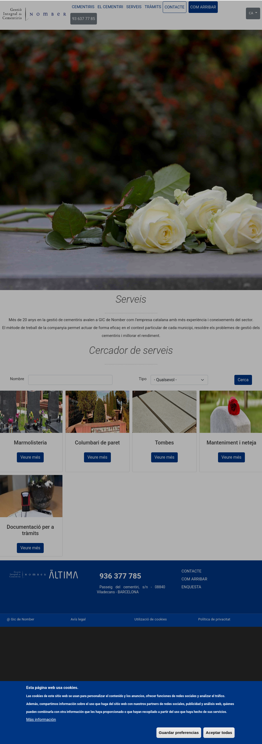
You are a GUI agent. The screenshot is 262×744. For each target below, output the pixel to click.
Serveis (134, 6)
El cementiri (110, 6)
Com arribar (203, 7)
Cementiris (83, 6)
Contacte (175, 7)
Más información (41, 728)
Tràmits (153, 6)
